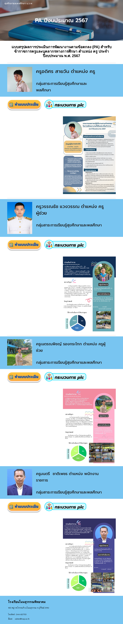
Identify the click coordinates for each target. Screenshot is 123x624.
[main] (61, 20)
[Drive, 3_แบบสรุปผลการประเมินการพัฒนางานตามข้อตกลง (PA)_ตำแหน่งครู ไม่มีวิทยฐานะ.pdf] (33, 426)
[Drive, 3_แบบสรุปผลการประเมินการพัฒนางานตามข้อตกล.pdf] (33, 294)
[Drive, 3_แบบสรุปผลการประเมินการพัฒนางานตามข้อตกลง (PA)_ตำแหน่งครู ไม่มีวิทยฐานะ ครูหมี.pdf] (33, 555)
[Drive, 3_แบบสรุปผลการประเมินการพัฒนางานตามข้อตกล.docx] (33, 155)
